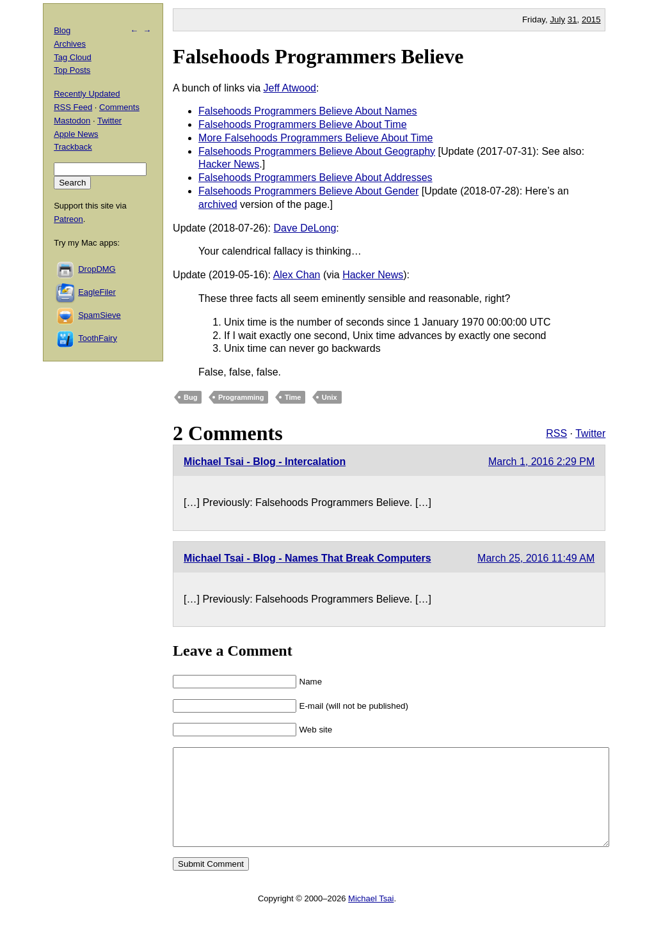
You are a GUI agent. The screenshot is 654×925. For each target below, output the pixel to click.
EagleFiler (97, 292)
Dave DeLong (305, 228)
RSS (556, 433)
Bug (190, 397)
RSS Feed (73, 107)
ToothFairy (97, 338)
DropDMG (97, 269)
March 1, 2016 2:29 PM (541, 461)
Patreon (68, 219)
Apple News (76, 134)
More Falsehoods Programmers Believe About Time (315, 137)
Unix (329, 397)
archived (217, 204)
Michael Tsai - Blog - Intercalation (265, 461)
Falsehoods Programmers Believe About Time (302, 124)
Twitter (590, 433)
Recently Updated (87, 94)
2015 (591, 19)
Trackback (73, 147)
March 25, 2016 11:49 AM (535, 558)
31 (572, 19)
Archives (70, 44)
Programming (241, 397)
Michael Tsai (371, 917)
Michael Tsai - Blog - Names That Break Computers (307, 558)
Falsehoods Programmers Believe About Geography (316, 151)
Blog (62, 30)
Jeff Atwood (290, 88)
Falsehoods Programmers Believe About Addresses (315, 177)
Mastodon (72, 120)
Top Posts (72, 70)
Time (293, 397)
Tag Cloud (73, 57)
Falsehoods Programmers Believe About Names (307, 111)
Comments (119, 107)
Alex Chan (297, 274)
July (557, 19)
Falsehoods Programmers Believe (318, 56)
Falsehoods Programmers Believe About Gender (308, 191)
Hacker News (228, 164)
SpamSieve (99, 315)
